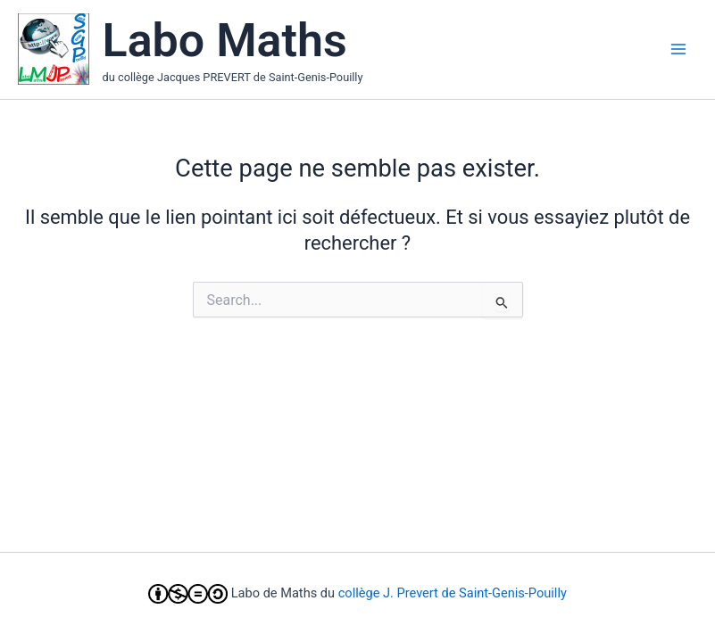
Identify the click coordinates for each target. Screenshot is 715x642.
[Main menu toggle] (678, 49)
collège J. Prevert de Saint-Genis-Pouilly (452, 593)
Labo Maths (225, 40)
